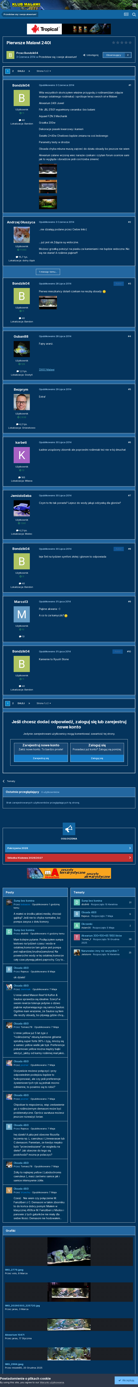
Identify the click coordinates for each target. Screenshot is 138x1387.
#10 (129, 651)
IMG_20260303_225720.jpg (22, 1305)
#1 (130, 85)
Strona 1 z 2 (44, 71)
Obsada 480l (21, 967)
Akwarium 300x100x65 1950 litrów (101, 935)
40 (22, 120)
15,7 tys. (22, 256)
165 (21, 477)
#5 (129, 389)
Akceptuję (126, 1380)
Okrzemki (86, 924)
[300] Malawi (46, 369)
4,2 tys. (21, 424)
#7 (129, 495)
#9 (129, 601)
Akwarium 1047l (14, 1334)
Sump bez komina (24, 900)
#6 (129, 442)
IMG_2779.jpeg (14, 1269)
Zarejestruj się (41, 758)
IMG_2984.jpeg (14, 1364)
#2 (129, 221)
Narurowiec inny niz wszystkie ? (100, 950)
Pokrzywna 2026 (17, 848)
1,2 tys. (22, 371)
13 (21, 636)
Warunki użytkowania (52, 1382)
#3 (129, 283)
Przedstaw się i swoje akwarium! (58, 56)
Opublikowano (47, 933)
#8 (129, 548)
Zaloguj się (97, 758)
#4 (129, 336)
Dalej (21, 71)
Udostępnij (90, 55)
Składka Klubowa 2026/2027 (25, 857)
